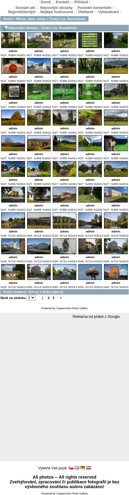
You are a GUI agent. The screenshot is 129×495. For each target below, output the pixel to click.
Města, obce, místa (31, 19)
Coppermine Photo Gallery (72, 308)
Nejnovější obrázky (56, 8)
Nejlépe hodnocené (56, 12)
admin (13, 51)
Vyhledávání (108, 12)
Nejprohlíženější (21, 12)
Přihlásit (81, 2)
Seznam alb (25, 8)
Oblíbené (85, 12)
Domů (46, 2)
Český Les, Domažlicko (67, 19)
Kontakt (62, 2)
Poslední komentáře (94, 8)
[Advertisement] (64, 390)
